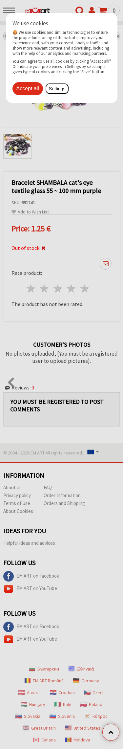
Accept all (27, 88)
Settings (57, 88)
